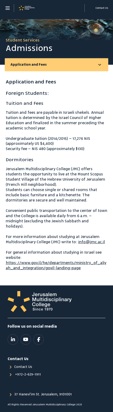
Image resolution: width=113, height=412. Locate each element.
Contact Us (23, 367)
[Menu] (7, 8)
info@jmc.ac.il (91, 242)
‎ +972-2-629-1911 (27, 374)
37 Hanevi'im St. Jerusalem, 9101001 (43, 394)
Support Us (78, 8)
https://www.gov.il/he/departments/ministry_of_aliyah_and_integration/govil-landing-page (56, 265)
